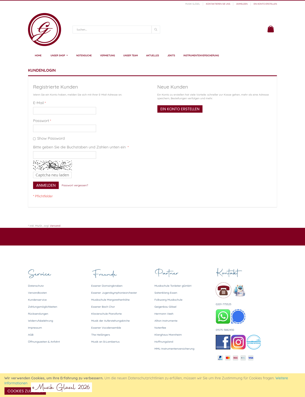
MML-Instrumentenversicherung (174, 348)
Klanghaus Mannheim (168, 334)
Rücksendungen (38, 313)
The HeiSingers (100, 334)
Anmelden (242, 4)
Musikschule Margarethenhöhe (110, 299)
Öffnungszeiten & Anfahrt (44, 341)
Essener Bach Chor (103, 306)
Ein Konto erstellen (265, 4)
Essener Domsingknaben (107, 285)
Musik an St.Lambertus (105, 341)
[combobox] (116, 29)
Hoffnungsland (163, 341)
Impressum (35, 327)
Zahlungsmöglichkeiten (42, 306)
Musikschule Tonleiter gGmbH (172, 285)
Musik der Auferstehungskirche (110, 320)
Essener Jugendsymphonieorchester (114, 292)
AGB (30, 334)
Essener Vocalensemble (106, 327)
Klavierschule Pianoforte (106, 313)
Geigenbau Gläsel (165, 306)
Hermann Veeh (163, 313)
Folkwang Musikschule (168, 299)
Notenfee (160, 327)
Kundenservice (37, 299)
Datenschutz (36, 285)
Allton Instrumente (165, 320)
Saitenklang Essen (165, 292)
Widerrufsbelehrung (40, 320)
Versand (55, 225)
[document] (153, 385)
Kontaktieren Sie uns (218, 4)
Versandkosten (37, 292)
